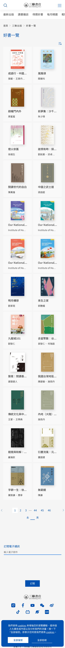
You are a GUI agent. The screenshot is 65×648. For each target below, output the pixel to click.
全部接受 (18, 640)
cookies (22, 625)
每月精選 (52, 14)
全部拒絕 (42, 640)
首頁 (5, 25)
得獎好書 (37, 14)
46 (49, 510)
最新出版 (8, 14)
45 (42, 510)
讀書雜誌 (23, 14)
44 (35, 510)
